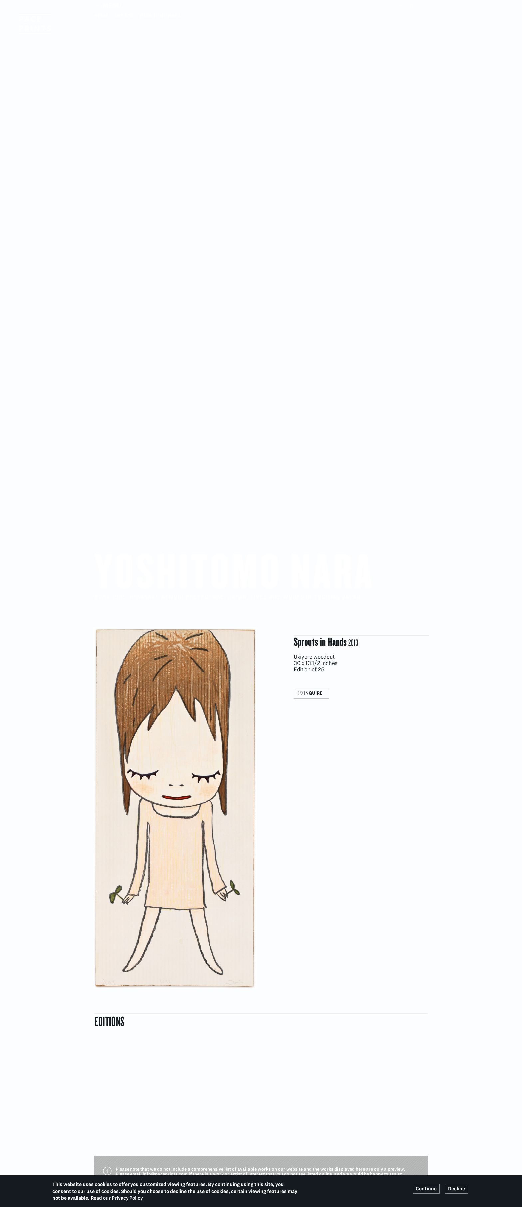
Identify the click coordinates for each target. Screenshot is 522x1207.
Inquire (313, 693)
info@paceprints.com (165, 1174)
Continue (426, 1188)
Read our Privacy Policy (117, 1198)
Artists (123, 15)
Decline (456, 1188)
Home (101, 15)
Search (424, 5)
